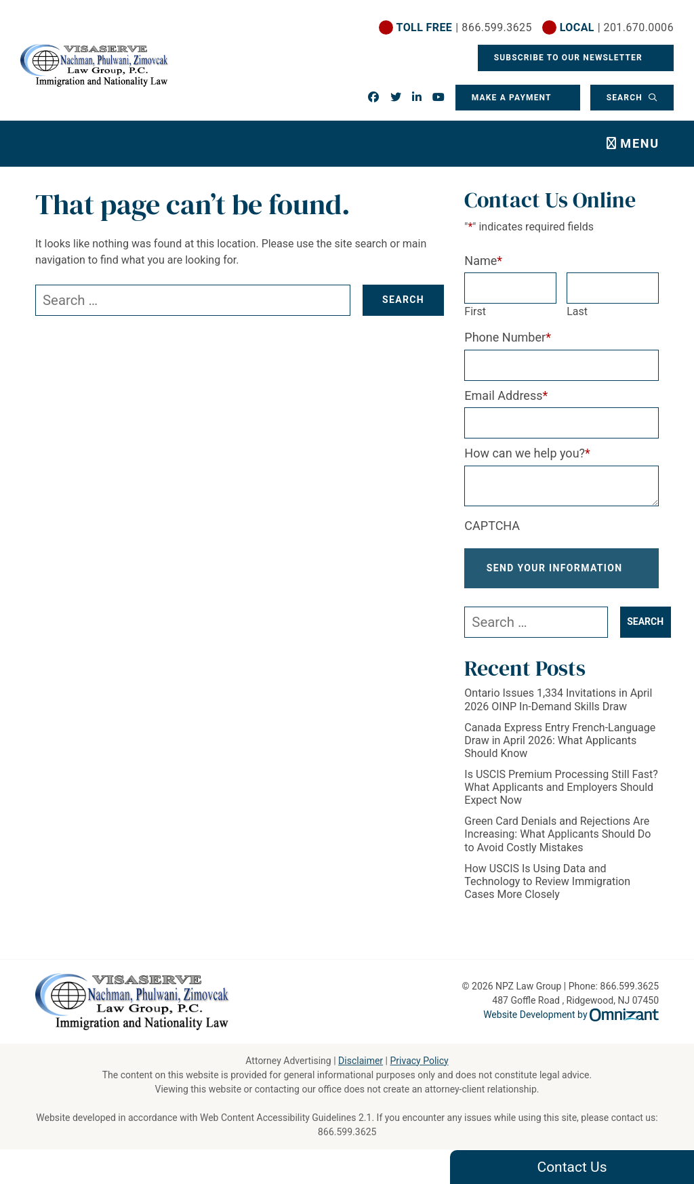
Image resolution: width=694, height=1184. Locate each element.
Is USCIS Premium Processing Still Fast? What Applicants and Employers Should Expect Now (561, 798)
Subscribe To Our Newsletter (569, 57)
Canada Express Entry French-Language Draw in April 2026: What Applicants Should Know (559, 751)
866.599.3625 (347, 1131)
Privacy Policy (419, 1060)
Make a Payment (511, 97)
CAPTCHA (492, 525)
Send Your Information (555, 574)
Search (625, 97)
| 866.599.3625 (464, 27)
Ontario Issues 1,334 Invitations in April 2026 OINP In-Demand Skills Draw (558, 711)
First (475, 311)
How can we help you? (527, 453)
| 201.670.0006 (617, 27)
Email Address (506, 395)
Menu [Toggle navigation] (639, 143)
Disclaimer (360, 1060)
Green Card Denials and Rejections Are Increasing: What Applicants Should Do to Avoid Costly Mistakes (557, 845)
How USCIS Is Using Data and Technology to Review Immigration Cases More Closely (547, 892)
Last (577, 311)
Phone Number (507, 337)
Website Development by (571, 1014)
